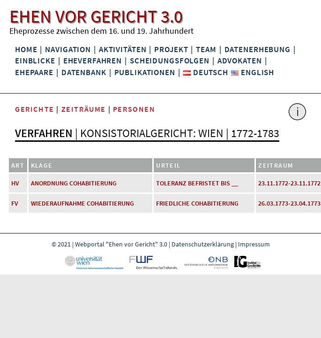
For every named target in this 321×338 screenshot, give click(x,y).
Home (26, 49)
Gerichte (34, 109)
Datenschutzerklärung (203, 244)
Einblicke (35, 60)
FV (14, 203)
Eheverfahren (92, 60)
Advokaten (239, 60)
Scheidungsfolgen (169, 60)
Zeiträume (83, 109)
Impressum (254, 244)
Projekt (171, 49)
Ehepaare (34, 72)
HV (15, 183)
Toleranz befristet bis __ (197, 183)
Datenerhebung (257, 49)
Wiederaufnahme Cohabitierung (82, 203)
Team (206, 49)
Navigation (68, 49)
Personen (134, 109)
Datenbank (83, 72)
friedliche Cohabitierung (197, 203)
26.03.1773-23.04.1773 (289, 203)
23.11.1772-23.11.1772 (289, 183)
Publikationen (144, 72)
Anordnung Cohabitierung (74, 183)
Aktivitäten (123, 49)
